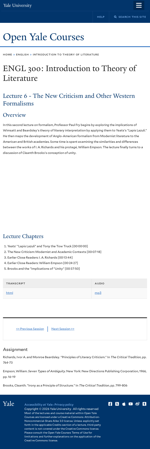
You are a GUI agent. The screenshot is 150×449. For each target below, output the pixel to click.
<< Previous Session (30, 329)
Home (7, 54)
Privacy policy (63, 404)
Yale (8, 404)
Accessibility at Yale (38, 404)
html (9, 293)
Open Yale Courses (43, 36)
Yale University (18, 5)
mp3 (98, 293)
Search (113, 17)
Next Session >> (62, 329)
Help (101, 16)
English (22, 54)
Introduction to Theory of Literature (66, 54)
